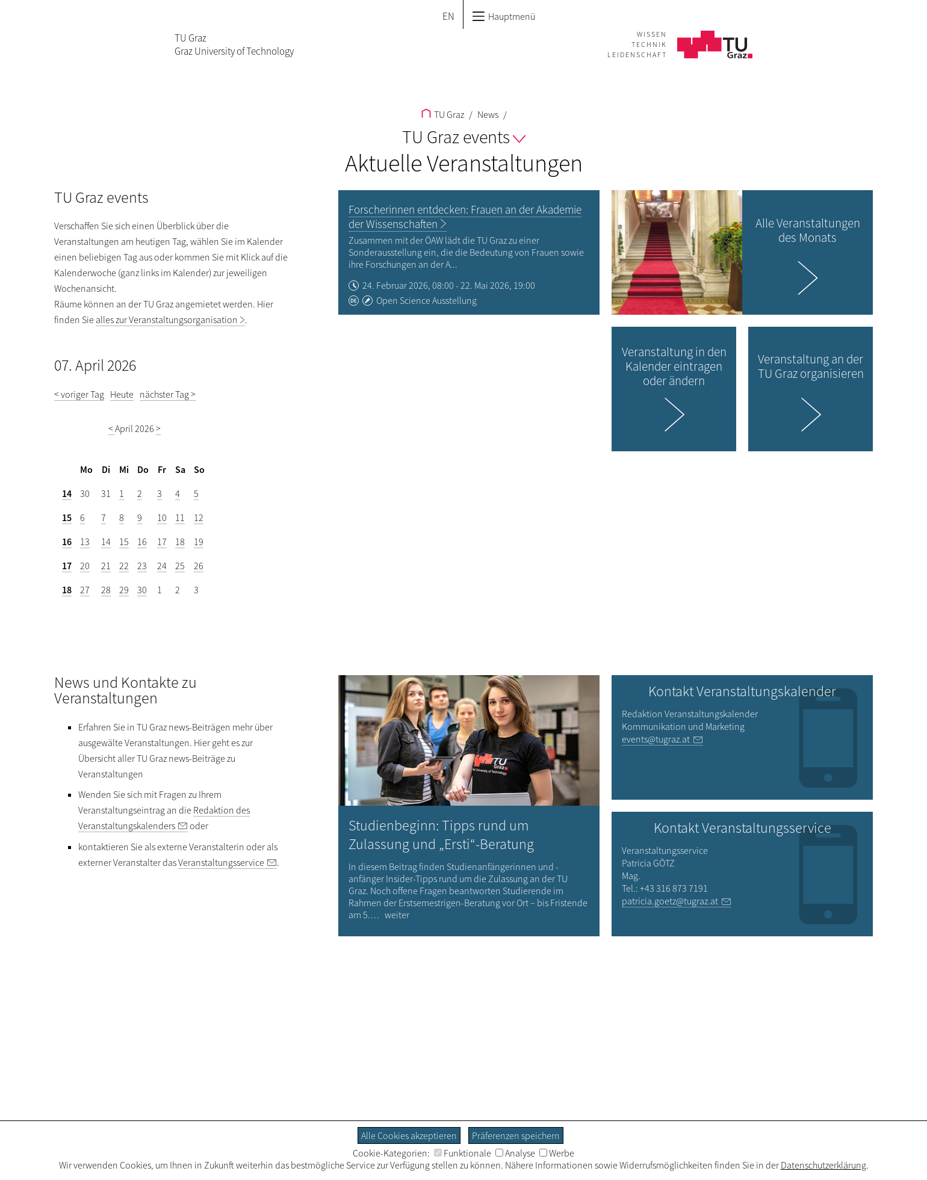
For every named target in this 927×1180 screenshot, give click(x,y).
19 (198, 542)
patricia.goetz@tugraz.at (670, 901)
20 (85, 566)
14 (67, 493)
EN (448, 16)
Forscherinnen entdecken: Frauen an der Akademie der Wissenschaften (465, 216)
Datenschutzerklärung (823, 1165)
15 (67, 517)
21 (106, 566)
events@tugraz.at (656, 739)
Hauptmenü (503, 16)
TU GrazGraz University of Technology (234, 44)
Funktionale (462, 1153)
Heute (122, 394)
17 (162, 542)
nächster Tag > (168, 394)
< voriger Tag (79, 394)
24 (162, 566)
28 (106, 590)
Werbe (556, 1153)
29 (124, 590)
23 (142, 566)
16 (67, 542)
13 (85, 542)
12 (198, 517)
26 (198, 566)
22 (124, 566)
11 (180, 517)
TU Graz (442, 114)
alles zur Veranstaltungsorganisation (167, 320)
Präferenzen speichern (516, 1135)
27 (85, 590)
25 (180, 566)
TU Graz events (464, 136)
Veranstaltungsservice (221, 862)
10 (162, 517)
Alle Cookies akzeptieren (409, 1135)
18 (180, 542)
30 (142, 590)
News (487, 114)
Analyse (515, 1153)
